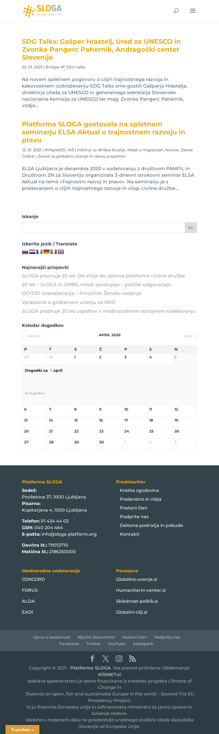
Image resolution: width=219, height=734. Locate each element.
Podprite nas (134, 516)
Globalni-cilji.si (131, 612)
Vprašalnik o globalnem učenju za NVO (68, 302)
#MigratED (55, 149)
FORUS (30, 590)
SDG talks (75, 67)
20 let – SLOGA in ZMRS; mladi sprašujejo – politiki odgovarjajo (96, 284)
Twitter (94, 643)
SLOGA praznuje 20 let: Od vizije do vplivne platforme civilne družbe (103, 275)
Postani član (133, 507)
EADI (27, 612)
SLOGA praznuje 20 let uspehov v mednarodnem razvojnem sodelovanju (109, 311)
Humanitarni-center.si (141, 590)
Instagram (143, 643)
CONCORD (33, 579)
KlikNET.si (109, 674)
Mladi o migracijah (145, 149)
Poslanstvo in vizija (141, 499)
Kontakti (129, 534)
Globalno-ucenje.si (136, 579)
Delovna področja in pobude (151, 525)
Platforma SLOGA (90, 668)
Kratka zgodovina (139, 490)
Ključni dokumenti (96, 637)
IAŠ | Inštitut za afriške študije (96, 149)
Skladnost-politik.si (137, 601)
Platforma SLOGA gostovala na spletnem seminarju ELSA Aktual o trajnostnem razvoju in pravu (103, 132)
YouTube (117, 643)
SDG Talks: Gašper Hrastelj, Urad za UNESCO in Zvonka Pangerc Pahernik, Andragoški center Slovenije (101, 49)
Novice (172, 149)
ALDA (28, 601)
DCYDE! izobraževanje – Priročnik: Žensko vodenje (81, 293)
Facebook (69, 643)
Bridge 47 (54, 67)
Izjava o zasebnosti (51, 637)
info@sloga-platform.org (69, 534)
